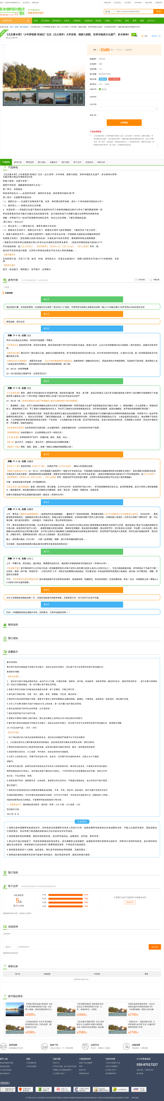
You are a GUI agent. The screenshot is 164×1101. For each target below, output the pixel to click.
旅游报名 (88, 1098)
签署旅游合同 (84, 1073)
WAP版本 (138, 3)
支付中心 (35, 1098)
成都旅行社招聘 (123, 1098)
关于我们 (29, 1098)
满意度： (156, 36)
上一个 (75, 98)
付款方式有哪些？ (112, 1066)
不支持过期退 (31, 1066)
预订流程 (65, 162)
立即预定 (124, 123)
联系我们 (42, 1098)
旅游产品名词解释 (85, 1063)
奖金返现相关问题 (6, 1063)
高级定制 (107, 3)
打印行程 (141, 280)
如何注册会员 (5, 1073)
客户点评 (77, 162)
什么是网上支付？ (59, 1073)
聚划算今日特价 (97, 1098)
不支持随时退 (31, 1063)
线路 (17, 27)
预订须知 (42, 162)
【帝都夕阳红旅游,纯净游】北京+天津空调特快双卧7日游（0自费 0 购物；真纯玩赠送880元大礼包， (39, 1006)
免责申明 (55, 1098)
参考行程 (18, 162)
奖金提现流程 (5, 1066)
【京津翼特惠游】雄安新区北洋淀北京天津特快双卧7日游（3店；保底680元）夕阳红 (90, 1006)
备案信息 (114, 1098)
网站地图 (135, 1098)
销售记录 (101, 162)
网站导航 (148, 3)
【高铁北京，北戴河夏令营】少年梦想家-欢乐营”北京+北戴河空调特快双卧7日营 (141, 1024)
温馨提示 (53, 162)
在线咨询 (89, 162)
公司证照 (48, 1098)
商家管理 (159, 3)
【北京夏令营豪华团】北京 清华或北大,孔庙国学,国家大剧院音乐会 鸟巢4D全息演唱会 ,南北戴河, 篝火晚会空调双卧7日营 (90, 1024)
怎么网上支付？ (111, 1070)
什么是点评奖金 (5, 1070)
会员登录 (26, 3)
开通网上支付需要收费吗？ (62, 1070)
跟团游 (7, 287)
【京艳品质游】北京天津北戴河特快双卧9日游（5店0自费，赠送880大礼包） (38, 1024)
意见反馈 (117, 3)
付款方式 (56, 1063)
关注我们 (128, 3)
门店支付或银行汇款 (113, 1063)
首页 (11, 27)
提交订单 (82, 1070)
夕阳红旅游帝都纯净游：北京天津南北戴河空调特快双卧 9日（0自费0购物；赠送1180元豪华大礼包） (141, 1006)
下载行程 (156, 280)
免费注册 (35, 3)
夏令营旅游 (24, 27)
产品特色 (6, 162)
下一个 (80, 98)
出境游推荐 (107, 1098)
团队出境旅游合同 (64, 1098)
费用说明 (30, 162)
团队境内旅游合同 (78, 1098)
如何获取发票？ (111, 1073)
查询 (80, 1066)
